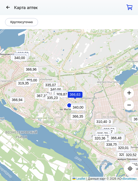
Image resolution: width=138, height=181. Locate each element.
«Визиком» (129, 178)
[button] (69, 105)
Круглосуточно (21, 22)
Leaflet (79, 178)
